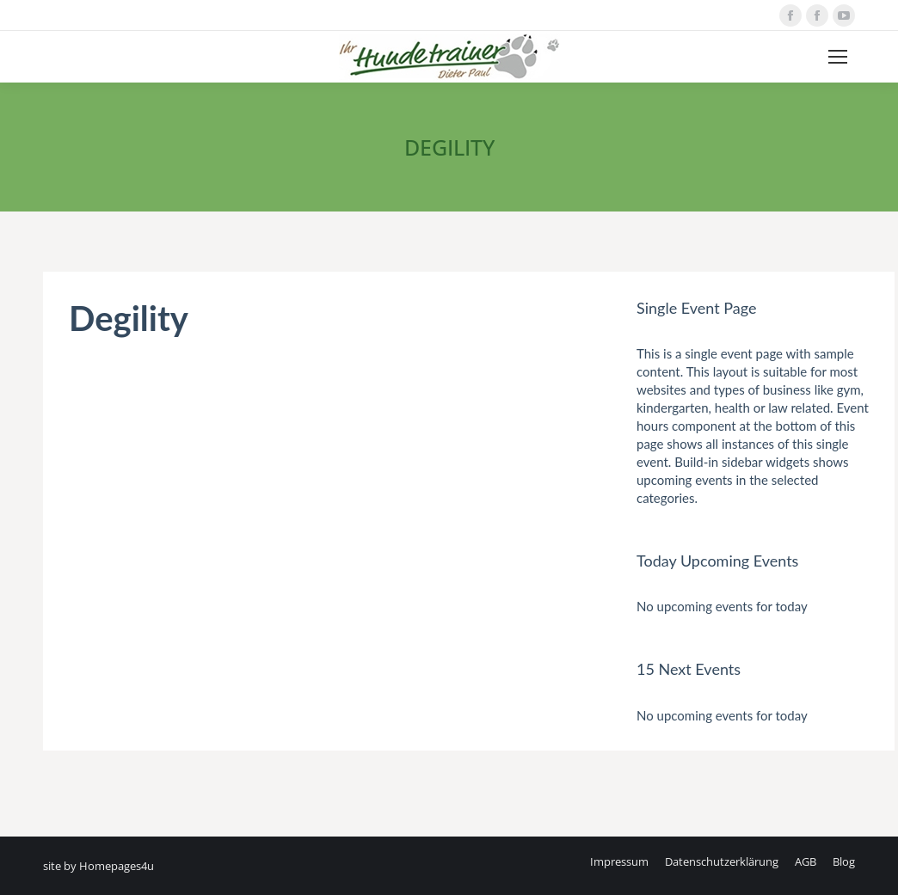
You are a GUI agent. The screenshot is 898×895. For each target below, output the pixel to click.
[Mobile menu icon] (838, 57)
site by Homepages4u (98, 866)
